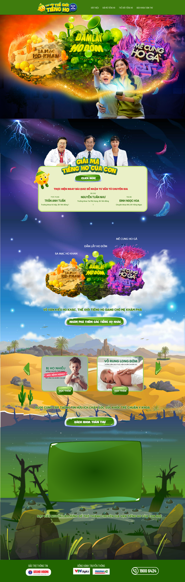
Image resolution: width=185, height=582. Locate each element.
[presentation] (26, 367)
